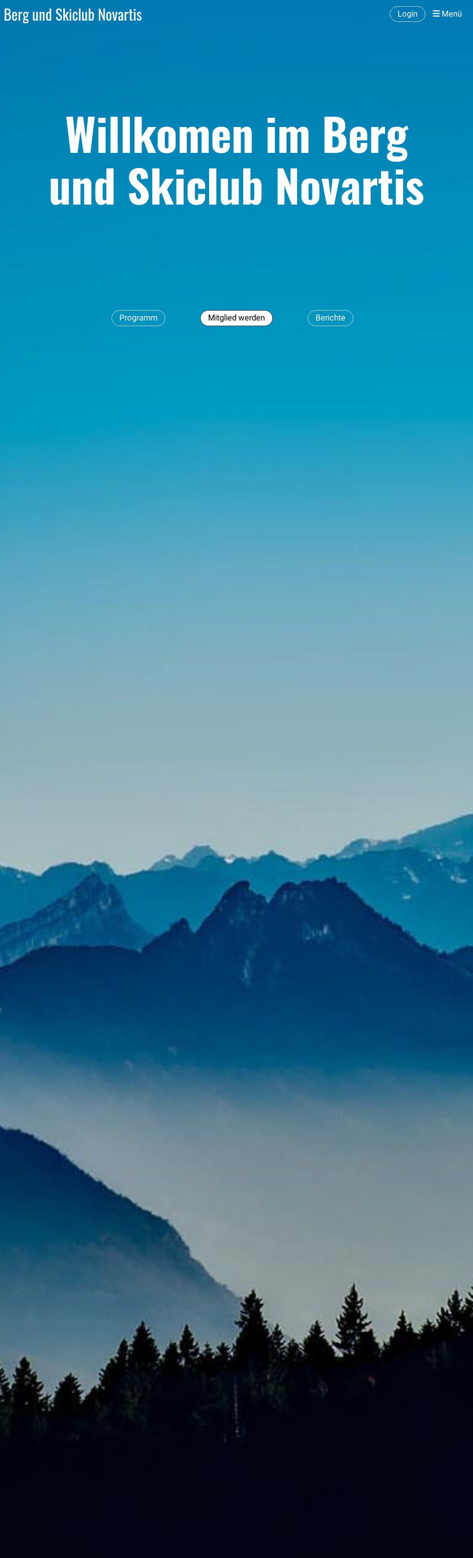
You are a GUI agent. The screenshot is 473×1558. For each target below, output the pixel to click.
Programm (138, 317)
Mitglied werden (236, 317)
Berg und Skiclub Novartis (73, 14)
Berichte (331, 317)
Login (408, 13)
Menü (447, 13)
